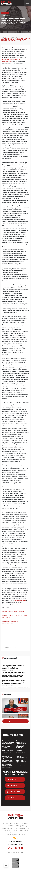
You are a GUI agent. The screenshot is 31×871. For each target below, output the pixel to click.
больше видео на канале (15, 721)
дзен (10, 798)
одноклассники (13, 792)
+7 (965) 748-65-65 (16, 845)
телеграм (11, 779)
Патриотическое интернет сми (15, 820)
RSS (16, 838)
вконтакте (12, 785)
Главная (3, 37)
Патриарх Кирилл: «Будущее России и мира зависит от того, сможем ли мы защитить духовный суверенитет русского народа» (8, 745)
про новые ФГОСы (20, 600)
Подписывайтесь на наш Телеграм (13, 611)
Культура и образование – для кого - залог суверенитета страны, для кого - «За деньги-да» (21, 760)
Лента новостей (9, 658)
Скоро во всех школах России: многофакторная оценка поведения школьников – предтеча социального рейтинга (21, 745)
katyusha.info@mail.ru (16, 841)
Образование (5, 12)
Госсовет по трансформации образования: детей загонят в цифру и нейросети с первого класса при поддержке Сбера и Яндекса (7, 761)
